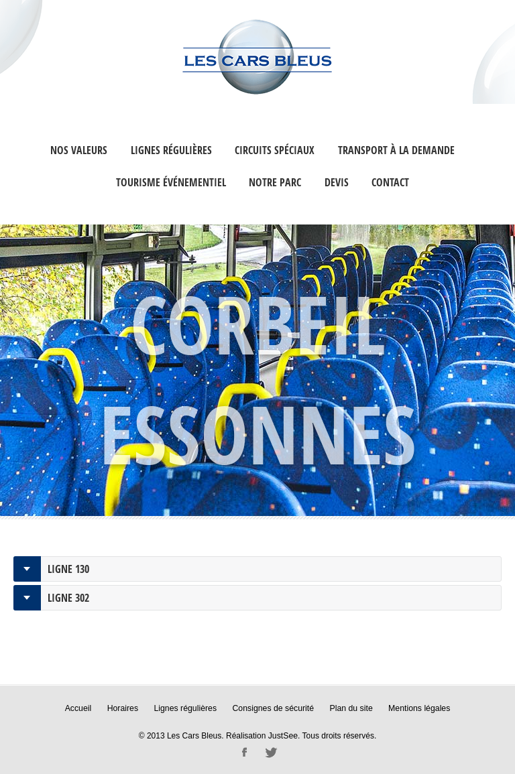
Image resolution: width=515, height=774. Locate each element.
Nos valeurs (78, 150)
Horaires (125, 708)
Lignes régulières (171, 150)
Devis (337, 182)
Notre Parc (275, 182)
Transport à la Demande (396, 150)
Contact (390, 182)
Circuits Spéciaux (274, 150)
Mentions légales (416, 708)
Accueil (81, 708)
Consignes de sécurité (273, 708)
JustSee (282, 735)
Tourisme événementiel (171, 182)
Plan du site (350, 708)
